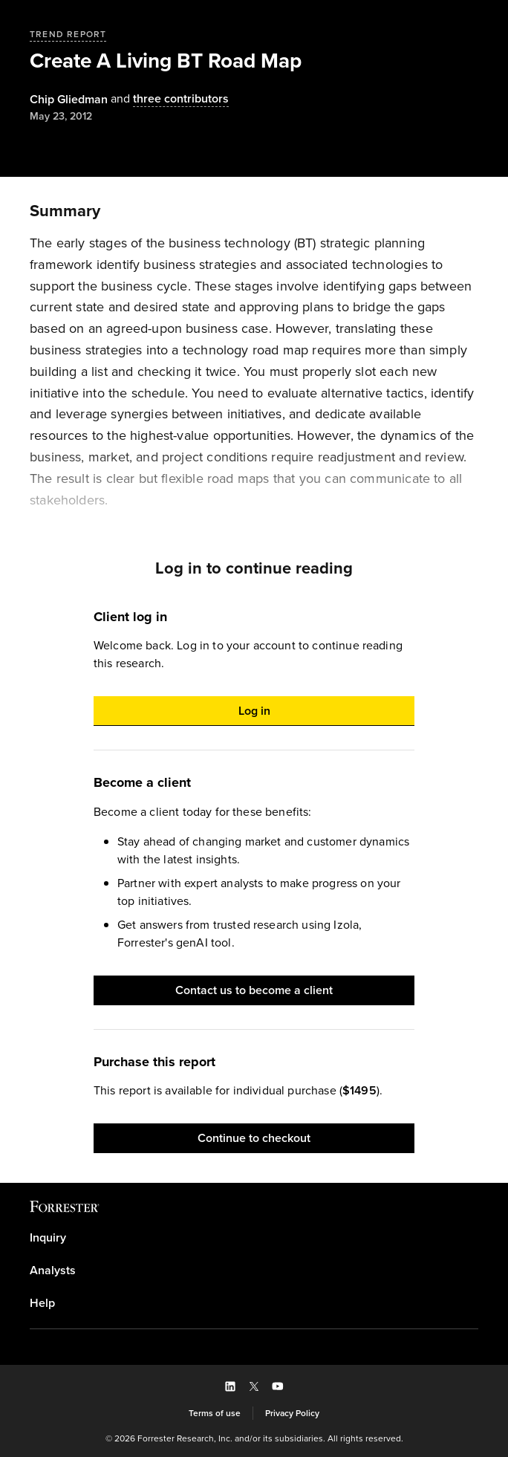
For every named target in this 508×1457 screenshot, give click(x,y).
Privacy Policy (292, 1413)
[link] (254, 1237)
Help (42, 1303)
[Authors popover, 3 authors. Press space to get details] (168, 99)
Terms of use (215, 1413)
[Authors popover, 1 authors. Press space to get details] (69, 99)
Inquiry (48, 1237)
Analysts (53, 1270)
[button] (254, 711)
